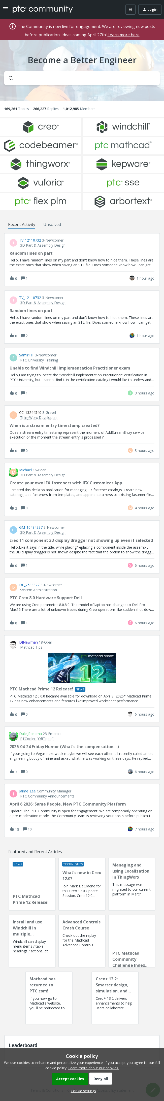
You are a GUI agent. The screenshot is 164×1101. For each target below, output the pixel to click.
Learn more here (124, 35)
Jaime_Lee (27, 791)
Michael (25, 470)
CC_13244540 (30, 412)
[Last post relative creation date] (145, 278)
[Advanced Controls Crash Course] (82, 941)
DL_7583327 (29, 585)
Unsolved (52, 224)
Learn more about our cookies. (93, 1067)
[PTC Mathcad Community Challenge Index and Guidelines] (131, 941)
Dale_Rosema (30, 734)
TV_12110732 (30, 240)
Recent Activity (21, 224)
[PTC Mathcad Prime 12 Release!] (32, 884)
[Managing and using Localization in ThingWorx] (131, 884)
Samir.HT (26, 355)
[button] (82, 1090)
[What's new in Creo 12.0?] (82, 884)
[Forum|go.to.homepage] (43, 10)
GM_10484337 (31, 527)
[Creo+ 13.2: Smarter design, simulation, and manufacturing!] (115, 998)
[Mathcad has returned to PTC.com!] (49, 998)
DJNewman (28, 642)
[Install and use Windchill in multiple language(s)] (32, 941)
